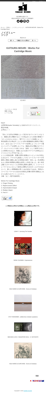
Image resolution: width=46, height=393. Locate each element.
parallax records (28, 390)
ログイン (42, 1)
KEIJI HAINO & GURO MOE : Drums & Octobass (23, 289)
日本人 (8, 27)
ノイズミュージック (18, 27)
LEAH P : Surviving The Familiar (23, 231)
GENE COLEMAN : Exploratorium (23, 260)
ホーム (34, 1)
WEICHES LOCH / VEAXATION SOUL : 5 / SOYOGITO (23, 337)
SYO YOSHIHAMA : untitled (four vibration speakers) (23, 317)
